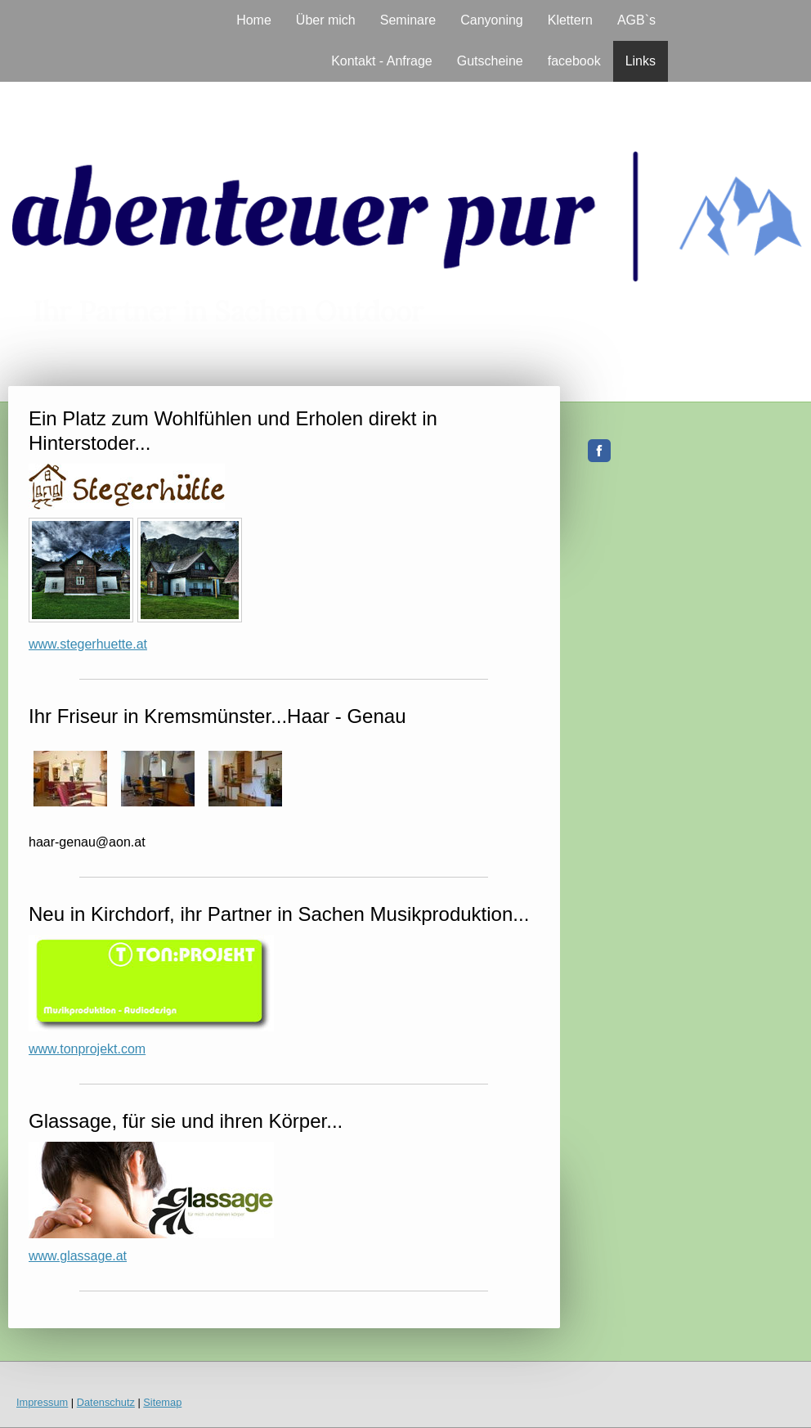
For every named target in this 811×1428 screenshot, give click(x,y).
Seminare (408, 20)
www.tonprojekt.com (87, 1049)
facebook (574, 61)
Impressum (42, 1402)
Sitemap (162, 1402)
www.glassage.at (78, 1256)
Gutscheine (490, 61)
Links (640, 61)
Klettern (570, 20)
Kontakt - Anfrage (381, 61)
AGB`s (636, 20)
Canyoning (491, 20)
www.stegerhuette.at (88, 644)
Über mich (326, 20)
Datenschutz (106, 1402)
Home (253, 20)
